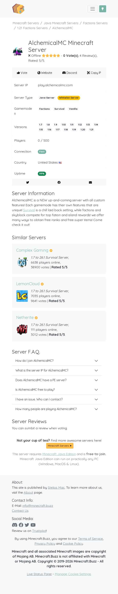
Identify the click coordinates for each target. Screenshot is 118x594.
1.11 (71, 124)
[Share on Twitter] (27, 182)
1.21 (91, 129)
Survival (59, 108)
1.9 (55, 124)
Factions (44, 108)
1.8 (48, 124)
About (28, 492)
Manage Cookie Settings (73, 574)
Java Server (46, 97)
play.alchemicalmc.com (55, 85)
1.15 (41, 129)
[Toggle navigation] (92, 8)
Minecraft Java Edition (59, 454)
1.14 (96, 124)
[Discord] (15, 525)
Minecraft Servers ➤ (60, 445)
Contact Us (20, 510)
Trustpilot (39, 531)
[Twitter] (27, 525)
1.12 (80, 124)
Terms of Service (90, 538)
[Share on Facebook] (59, 182)
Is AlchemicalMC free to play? (35, 389)
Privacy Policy (45, 543)
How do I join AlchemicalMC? (34, 360)
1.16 (49, 129)
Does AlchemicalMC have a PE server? (41, 380)
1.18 (66, 129)
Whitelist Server (69, 97)
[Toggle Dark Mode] (102, 8)
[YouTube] (33, 525)
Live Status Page (39, 574)
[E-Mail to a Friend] (90, 182)
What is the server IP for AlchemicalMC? (42, 370)
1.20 (83, 129)
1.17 (57, 129)
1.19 (74, 129)
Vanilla (73, 108)
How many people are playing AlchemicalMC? (46, 409)
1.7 (40, 124)
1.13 (88, 124)
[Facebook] (21, 525)
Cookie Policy (73, 543)
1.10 (64, 124)
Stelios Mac (56, 487)
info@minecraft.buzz (37, 506)
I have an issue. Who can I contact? (39, 399)
